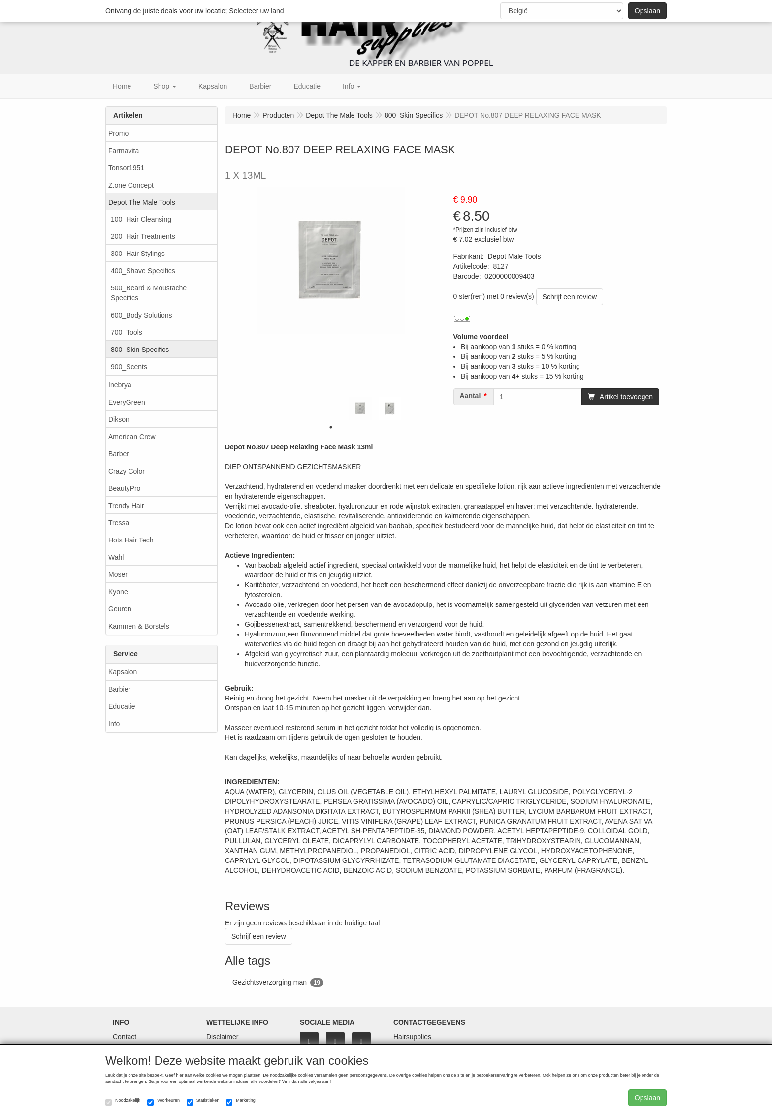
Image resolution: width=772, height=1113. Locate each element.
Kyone (118, 592)
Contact (124, 1037)
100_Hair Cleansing (141, 219)
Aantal (470, 395)
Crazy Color (126, 471)
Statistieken (203, 1102)
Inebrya (119, 385)
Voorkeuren (163, 1102)
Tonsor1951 (126, 168)
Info (114, 724)
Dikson (118, 419)
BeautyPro (124, 488)
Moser (118, 574)
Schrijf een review (570, 297)
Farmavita (123, 151)
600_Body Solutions (141, 315)
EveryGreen (126, 402)
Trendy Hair (126, 505)
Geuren (119, 609)
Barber (118, 454)
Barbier (119, 689)
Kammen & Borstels (138, 626)
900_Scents (129, 367)
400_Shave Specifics (143, 271)
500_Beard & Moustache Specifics (149, 293)
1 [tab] (331, 427)
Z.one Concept (131, 185)
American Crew (132, 437)
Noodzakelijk (122, 1102)
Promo (118, 133)
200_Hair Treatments (143, 236)
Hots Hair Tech (131, 540)
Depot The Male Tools (141, 202)
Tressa (118, 523)
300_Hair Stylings (138, 253)
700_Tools (126, 332)
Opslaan (647, 11)
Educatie (121, 706)
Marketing (241, 1102)
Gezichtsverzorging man (277, 982)
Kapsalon (122, 672)
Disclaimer (222, 1037)
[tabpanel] (360, 408)
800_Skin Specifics (140, 349)
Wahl (116, 557)
